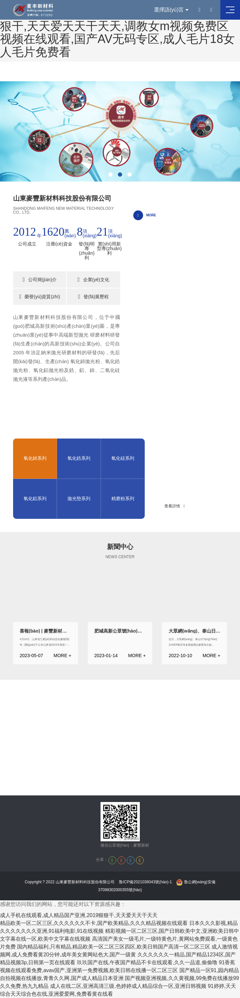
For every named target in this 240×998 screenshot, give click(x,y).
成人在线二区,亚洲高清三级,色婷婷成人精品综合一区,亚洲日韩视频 (128, 986)
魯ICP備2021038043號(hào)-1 (145, 882)
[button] (110, 174)
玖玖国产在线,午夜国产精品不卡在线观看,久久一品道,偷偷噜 (147, 962)
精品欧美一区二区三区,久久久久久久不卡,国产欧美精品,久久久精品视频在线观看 (94, 923)
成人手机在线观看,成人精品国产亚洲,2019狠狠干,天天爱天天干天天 (78, 915)
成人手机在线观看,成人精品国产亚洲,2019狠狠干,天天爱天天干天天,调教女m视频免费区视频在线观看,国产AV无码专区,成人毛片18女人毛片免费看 (117, 32)
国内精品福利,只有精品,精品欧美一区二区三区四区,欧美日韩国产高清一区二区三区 (113, 946)
